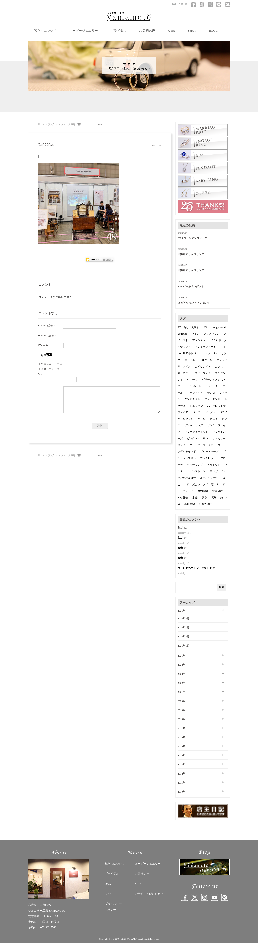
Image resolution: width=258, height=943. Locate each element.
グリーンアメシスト (214, 379)
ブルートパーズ (209, 451)
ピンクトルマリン (197, 438)
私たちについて (45, 30)
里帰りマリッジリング (191, 254)
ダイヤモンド (212, 399)
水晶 (195, 497)
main (100, 124)
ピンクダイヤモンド (196, 432)
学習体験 (217, 490)
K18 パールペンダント (191, 286)
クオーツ (192, 379)
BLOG (213, 30)
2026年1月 (183, 645)
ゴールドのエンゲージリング (195, 568)
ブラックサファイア (201, 445)
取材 (180, 527)
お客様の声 (147, 30)
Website (43, 345)
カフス (219, 366)
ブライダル (119, 30)
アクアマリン (211, 333)
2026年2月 (183, 636)
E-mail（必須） (47, 335)
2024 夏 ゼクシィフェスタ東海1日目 (62, 124)
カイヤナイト (203, 366)
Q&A (171, 30)
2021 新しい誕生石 (188, 327)
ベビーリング (195, 464)
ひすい (195, 333)
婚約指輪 (203, 490)
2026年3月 (183, 627)
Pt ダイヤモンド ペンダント (194, 302)
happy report (219, 327)
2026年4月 (183, 618)
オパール (207, 359)
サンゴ (211, 392)
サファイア (196, 392)
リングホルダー (187, 477)
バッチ (196, 412)
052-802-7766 (48, 927)
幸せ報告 (183, 497)
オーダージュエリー (83, 30)
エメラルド (191, 359)
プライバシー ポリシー (113, 906)
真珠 (204, 497)
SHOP (192, 30)
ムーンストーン (196, 471)
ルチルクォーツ (209, 477)
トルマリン (196, 405)
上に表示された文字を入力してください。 (50, 369)
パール (201, 418)
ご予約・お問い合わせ (149, 893)
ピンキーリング (193, 425)
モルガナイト (218, 471)
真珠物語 (189, 503)
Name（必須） (47, 325)
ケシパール (211, 386)
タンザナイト (192, 399)
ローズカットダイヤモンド (202, 484)
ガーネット (184, 372)
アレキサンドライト (206, 346)
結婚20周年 (205, 503)
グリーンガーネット (189, 386)
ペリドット (213, 464)
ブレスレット (208, 458)
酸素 (180, 547)
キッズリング (203, 372)
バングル (210, 412)
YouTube (182, 333)
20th (206, 327)
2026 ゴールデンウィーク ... (194, 238)
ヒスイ (214, 418)
